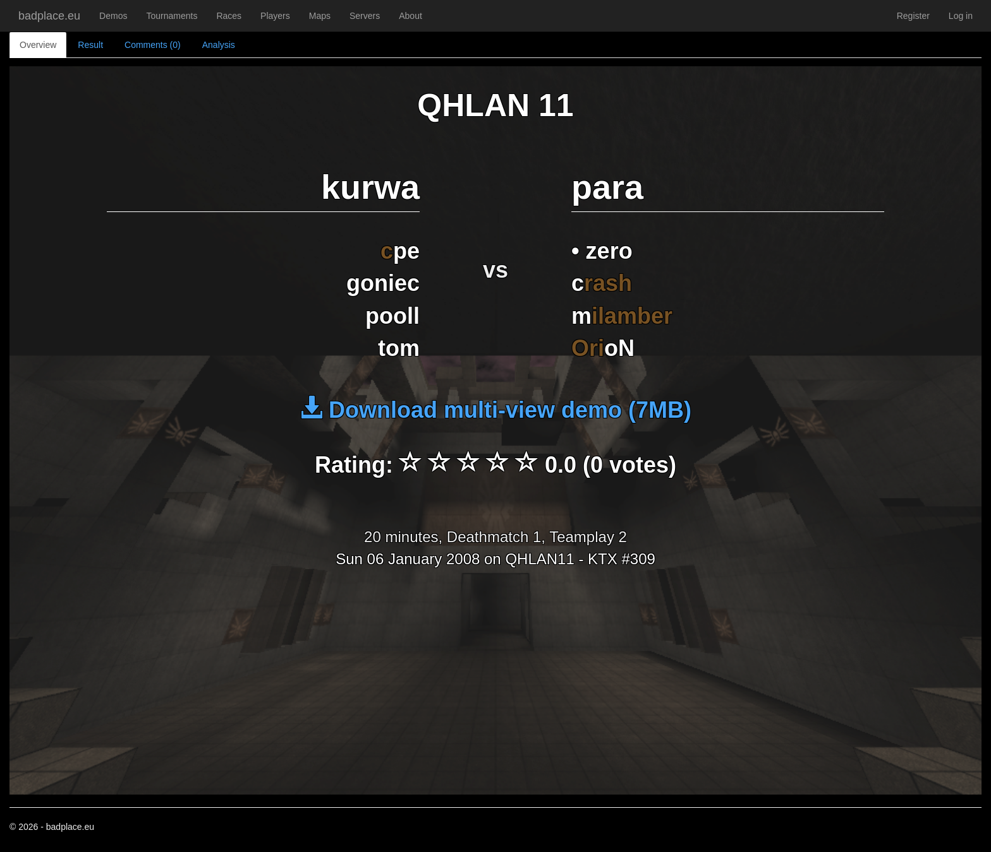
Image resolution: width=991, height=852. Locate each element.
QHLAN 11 (495, 105)
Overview (38, 45)
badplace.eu (49, 15)
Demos (113, 16)
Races (228, 16)
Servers (365, 16)
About (410, 16)
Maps (320, 16)
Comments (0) (153, 45)
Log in (961, 16)
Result (90, 45)
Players (275, 16)
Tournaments (171, 16)
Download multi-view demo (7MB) (495, 410)
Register (913, 16)
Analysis (218, 45)
